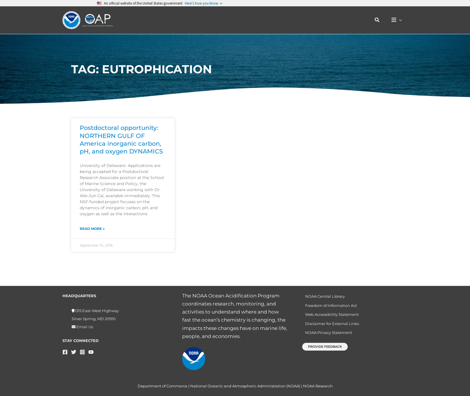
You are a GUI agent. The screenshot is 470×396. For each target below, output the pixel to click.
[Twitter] (73, 352)
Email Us (84, 326)
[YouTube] (91, 352)
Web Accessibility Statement (330, 316)
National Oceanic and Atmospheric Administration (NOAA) (245, 386)
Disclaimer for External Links (330, 326)
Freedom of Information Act (329, 306)
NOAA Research (318, 386)
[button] (380, 20)
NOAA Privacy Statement (326, 336)
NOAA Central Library (323, 296)
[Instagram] (82, 352)
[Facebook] (65, 352)
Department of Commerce (162, 386)
